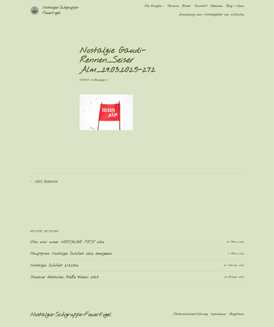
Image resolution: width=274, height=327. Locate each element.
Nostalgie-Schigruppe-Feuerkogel (70, 315)
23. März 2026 (235, 242)
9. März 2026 (236, 254)
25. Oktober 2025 (234, 277)
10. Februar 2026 (234, 265)
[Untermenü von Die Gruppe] (163, 6)
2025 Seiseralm (46, 181)
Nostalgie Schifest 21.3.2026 (54, 265)
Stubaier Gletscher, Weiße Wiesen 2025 (64, 277)
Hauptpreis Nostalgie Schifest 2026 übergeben (71, 254)
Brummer (100, 80)
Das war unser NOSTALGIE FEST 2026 (67, 242)
